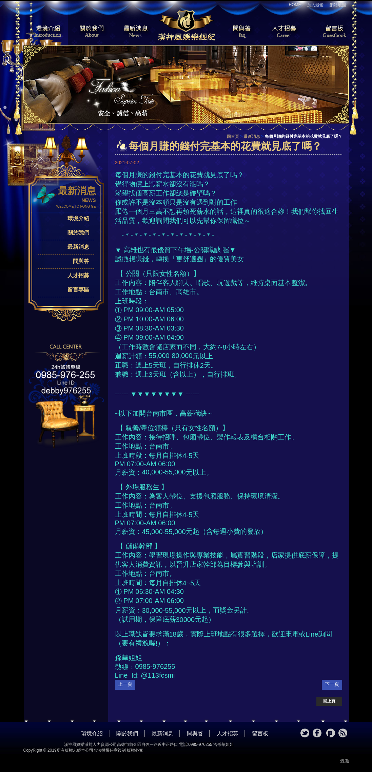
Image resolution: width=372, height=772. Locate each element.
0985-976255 (200, 744)
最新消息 (135, 31)
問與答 (237, 31)
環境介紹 (43, 31)
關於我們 (89, 31)
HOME (295, 4)
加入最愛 (315, 5)
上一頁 (125, 684)
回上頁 (329, 701)
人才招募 (282, 31)
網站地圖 (338, 5)
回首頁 (233, 136)
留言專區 (78, 290)
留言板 (328, 31)
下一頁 (332, 684)
